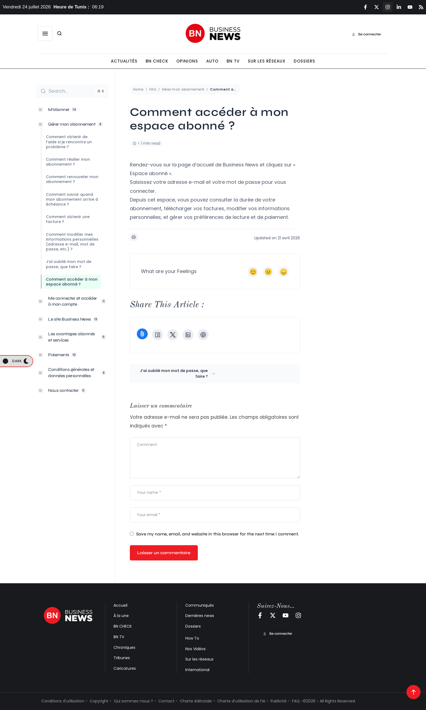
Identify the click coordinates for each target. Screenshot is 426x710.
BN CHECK (123, 626)
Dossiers (193, 626)
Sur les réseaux (199, 659)
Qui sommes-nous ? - (135, 701)
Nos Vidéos (195, 649)
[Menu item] (124, 61)
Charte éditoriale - (197, 701)
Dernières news (199, 615)
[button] (45, 33)
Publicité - (280, 701)
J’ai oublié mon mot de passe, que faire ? (177, 373)
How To (192, 638)
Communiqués (199, 605)
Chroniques (124, 647)
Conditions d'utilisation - (64, 701)
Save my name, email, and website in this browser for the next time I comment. (217, 534)
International (197, 669)
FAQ (152, 89)
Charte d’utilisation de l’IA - (242, 701)
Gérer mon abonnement (183, 89)
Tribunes (122, 658)
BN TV (119, 637)
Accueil (120, 605)
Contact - (168, 701)
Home (138, 89)
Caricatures (125, 668)
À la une (121, 615)
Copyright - (101, 701)
